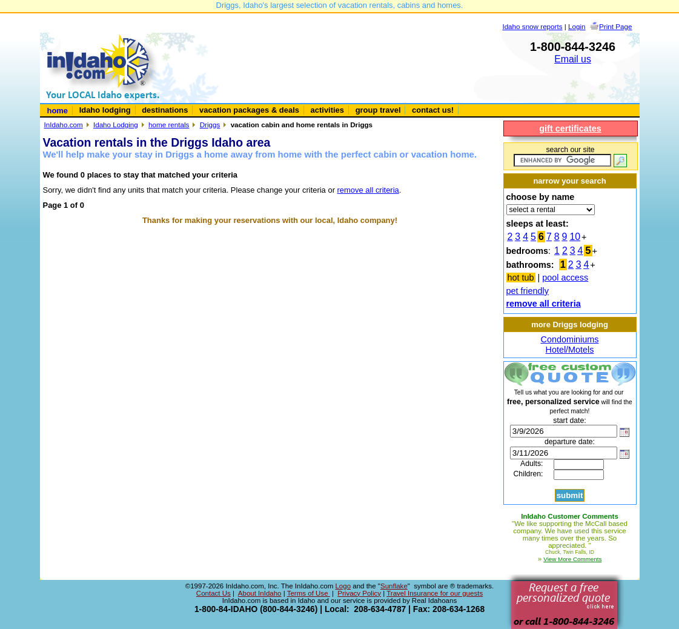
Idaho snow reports (532, 26)
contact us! (433, 110)
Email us (572, 59)
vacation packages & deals (249, 110)
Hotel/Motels (570, 349)
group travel (378, 110)
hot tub (521, 277)
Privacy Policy (359, 593)
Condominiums (570, 339)
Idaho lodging (105, 110)
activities (327, 110)
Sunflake (394, 586)
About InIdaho (260, 593)
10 (574, 236)
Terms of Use (308, 593)
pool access (565, 277)
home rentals (168, 124)
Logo (343, 586)
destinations (165, 110)
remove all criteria (368, 190)
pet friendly (527, 291)
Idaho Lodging (115, 124)
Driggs (210, 124)
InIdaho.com (63, 124)
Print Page (615, 26)
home (57, 110)
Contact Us (213, 593)
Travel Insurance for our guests (434, 593)
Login (577, 26)
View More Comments (572, 559)
